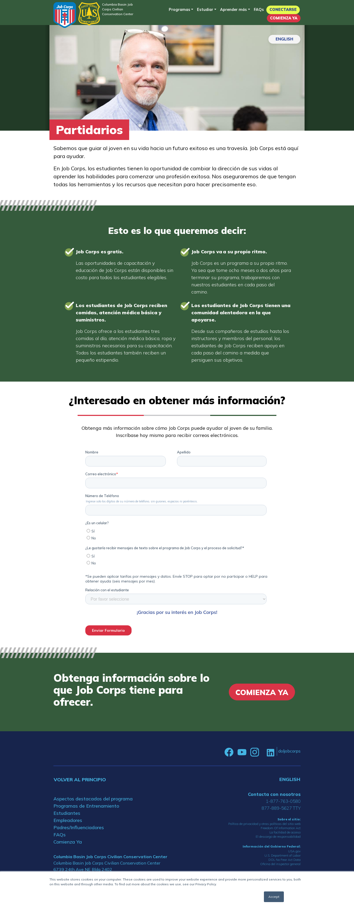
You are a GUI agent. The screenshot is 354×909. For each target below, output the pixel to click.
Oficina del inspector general (280, 864)
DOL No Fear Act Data (284, 860)
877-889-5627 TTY (281, 808)
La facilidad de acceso (285, 832)
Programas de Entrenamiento (86, 806)
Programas (179, 9)
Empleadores (67, 820)
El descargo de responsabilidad (278, 836)
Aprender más (233, 9)
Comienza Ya (283, 18)
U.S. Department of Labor (282, 855)
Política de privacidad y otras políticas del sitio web (264, 824)
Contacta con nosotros (274, 794)
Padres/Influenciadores (78, 827)
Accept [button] (273, 897)
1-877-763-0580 (283, 801)
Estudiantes (66, 813)
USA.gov (294, 851)
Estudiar (205, 9)
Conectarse (283, 9)
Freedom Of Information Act (281, 828)
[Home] (64, 15)
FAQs (259, 9)
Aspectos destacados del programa (93, 799)
